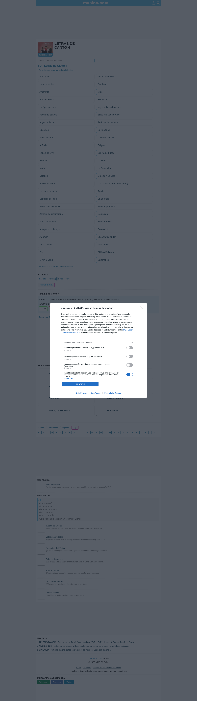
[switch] (129, 347)
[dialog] (98, 350)
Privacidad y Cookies (112, 393)
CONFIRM (80, 384)
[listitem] (98, 342)
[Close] (142, 308)
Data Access (96, 393)
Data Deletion (81, 393)
